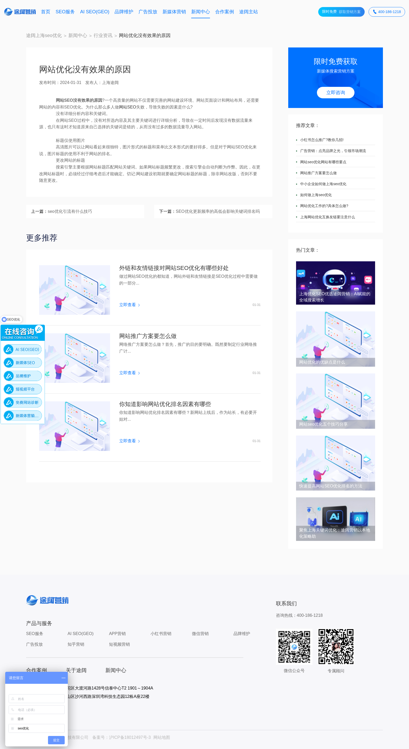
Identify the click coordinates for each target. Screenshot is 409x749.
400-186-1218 (387, 11)
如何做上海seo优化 (316, 195)
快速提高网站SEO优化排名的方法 (330, 486)
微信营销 (200, 633)
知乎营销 (76, 644)
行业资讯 (103, 35)
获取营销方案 (341, 12)
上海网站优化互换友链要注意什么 (327, 217)
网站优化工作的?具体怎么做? (324, 206)
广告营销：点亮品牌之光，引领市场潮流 (333, 151)
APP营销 (117, 633)
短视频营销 (119, 644)
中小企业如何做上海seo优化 (323, 184)
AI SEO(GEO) (94, 11)
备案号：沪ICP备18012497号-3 (121, 737)
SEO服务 (65, 11)
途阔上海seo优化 (44, 35)
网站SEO (127, 107)
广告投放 (148, 11)
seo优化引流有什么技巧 (70, 211)
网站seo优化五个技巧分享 (323, 424)
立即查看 (129, 305)
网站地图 (161, 737)
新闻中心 (200, 11)
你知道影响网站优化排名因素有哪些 (165, 404)
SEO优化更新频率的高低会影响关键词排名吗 (218, 211)
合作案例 (224, 11)
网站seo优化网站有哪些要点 (323, 162)
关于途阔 (76, 670)
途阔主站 (248, 11)
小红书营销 (161, 633)
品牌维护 (124, 11)
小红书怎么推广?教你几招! (322, 140)
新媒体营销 (174, 11)
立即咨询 (335, 92)
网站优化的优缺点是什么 (322, 362)
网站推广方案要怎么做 (148, 336)
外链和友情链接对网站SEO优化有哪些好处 (174, 268)
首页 (45, 11)
